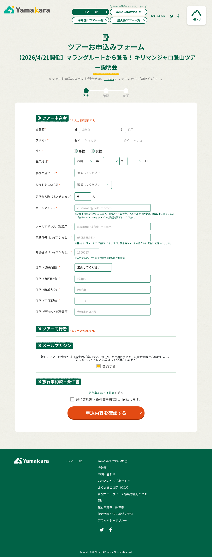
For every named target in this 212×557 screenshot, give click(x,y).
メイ (126, 140)
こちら (109, 78)
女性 (98, 151)
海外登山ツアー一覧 (92, 20)
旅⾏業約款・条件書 (102, 393)
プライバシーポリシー (112, 520)
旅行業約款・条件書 (111, 507)
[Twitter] (172, 16)
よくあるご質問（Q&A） (114, 487)
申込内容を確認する (106, 412)
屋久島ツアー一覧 (131, 20)
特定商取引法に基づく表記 (115, 514)
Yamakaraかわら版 (128, 11)
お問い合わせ (158, 16)
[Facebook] (178, 16)
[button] (196, 15)
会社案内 (104, 467)
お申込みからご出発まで (114, 481)
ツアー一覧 (95, 12)
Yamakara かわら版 (111, 461)
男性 (81, 151)
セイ (77, 140)
